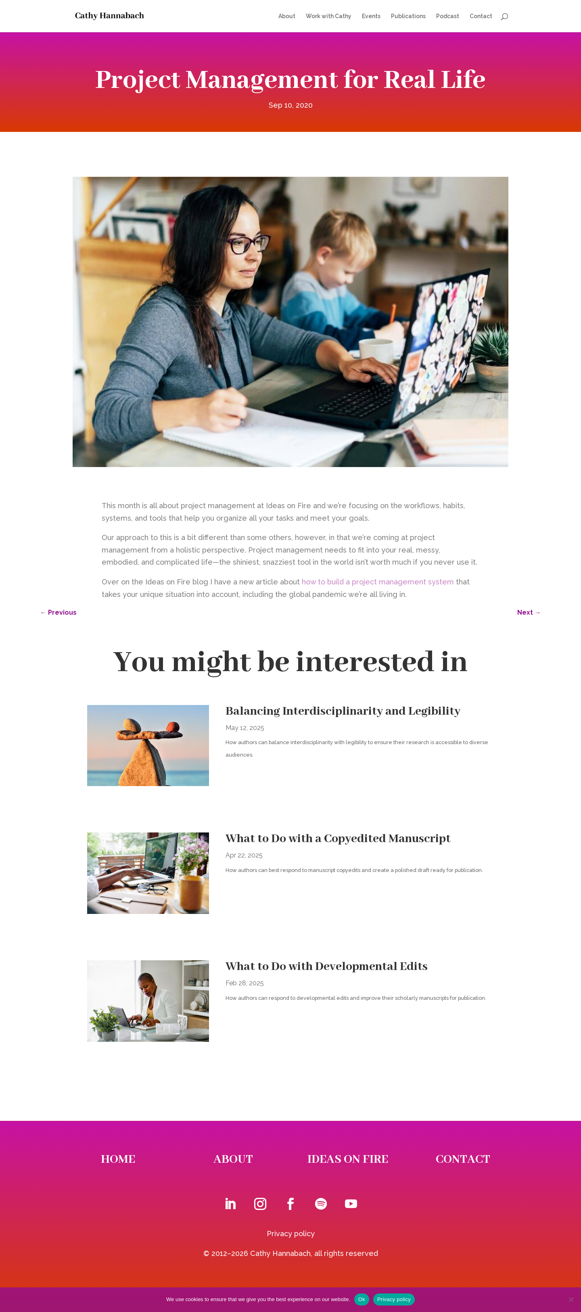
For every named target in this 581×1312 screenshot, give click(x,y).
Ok (361, 1299)
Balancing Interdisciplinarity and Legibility (343, 711)
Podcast (447, 16)
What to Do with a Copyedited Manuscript (338, 839)
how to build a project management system (378, 582)
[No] (571, 1299)
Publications (408, 16)
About (286, 16)
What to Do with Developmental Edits (327, 966)
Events (371, 16)
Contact (481, 16)
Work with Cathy (328, 16)
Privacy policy (291, 1233)
